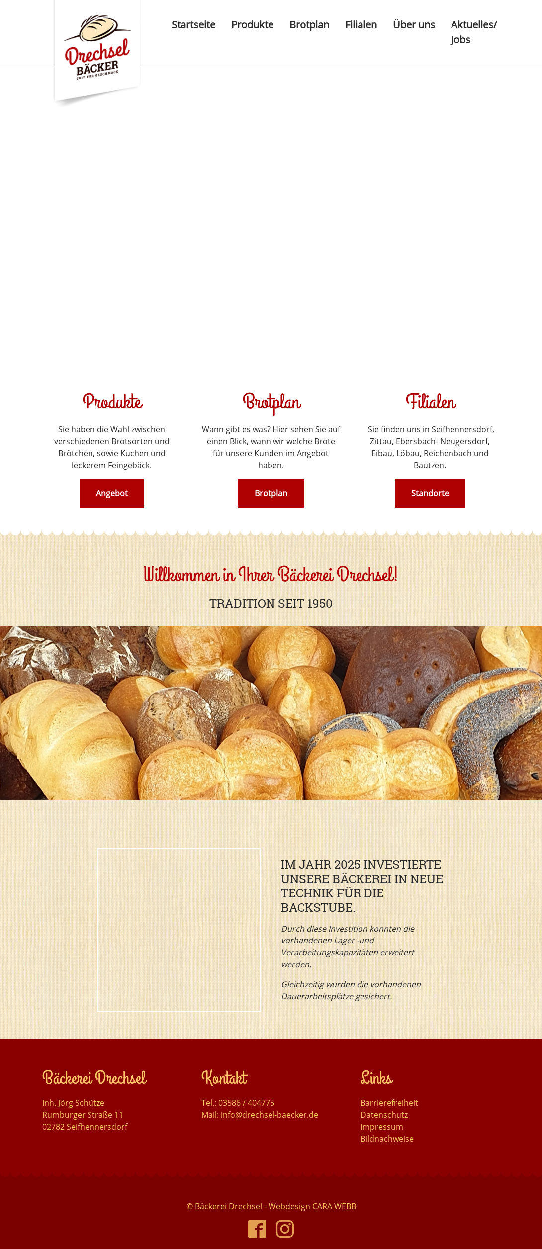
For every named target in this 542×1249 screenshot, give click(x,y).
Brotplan (271, 493)
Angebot (112, 493)
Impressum (382, 1107)
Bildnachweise (387, 1119)
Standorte (430, 493)
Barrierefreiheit (389, 1084)
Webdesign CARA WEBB (312, 1187)
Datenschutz (384, 1096)
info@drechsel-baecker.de (269, 1096)
